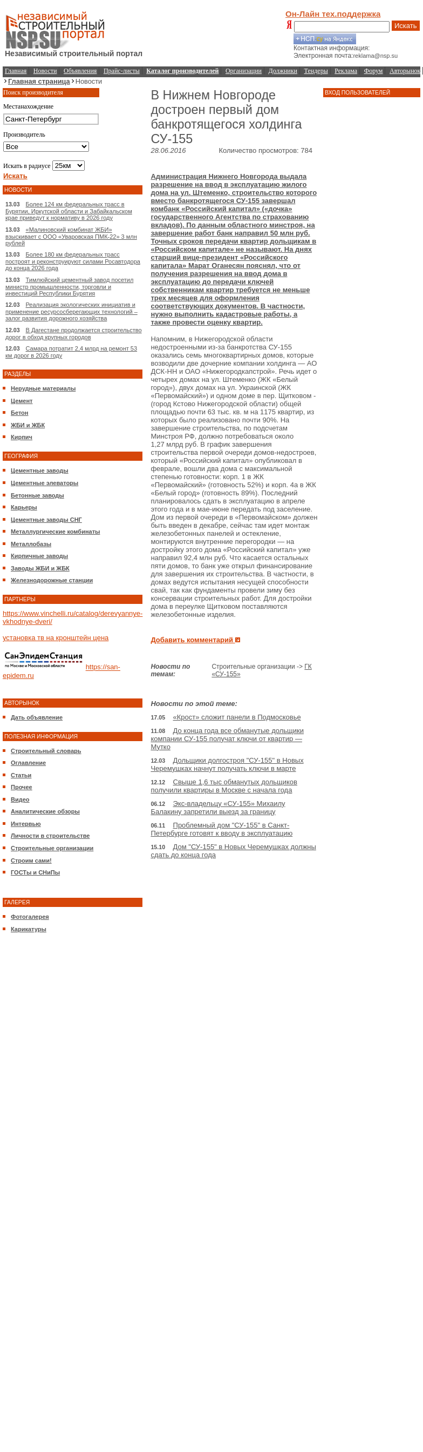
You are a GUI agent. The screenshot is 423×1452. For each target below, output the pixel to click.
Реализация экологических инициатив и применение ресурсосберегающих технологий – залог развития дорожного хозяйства (71, 311)
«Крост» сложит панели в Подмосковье (237, 717)
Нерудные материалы (43, 388)
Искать (405, 26)
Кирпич (21, 437)
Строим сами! (31, 860)
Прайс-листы (122, 71)
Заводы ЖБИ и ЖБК (40, 568)
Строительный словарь (46, 751)
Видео (20, 799)
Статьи (21, 775)
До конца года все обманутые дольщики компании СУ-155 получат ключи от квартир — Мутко (227, 739)
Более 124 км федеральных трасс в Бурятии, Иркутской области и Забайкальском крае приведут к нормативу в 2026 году (68, 211)
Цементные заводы (40, 470)
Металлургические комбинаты (55, 531)
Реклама (346, 71)
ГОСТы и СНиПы (35, 872)
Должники (283, 71)
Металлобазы (31, 544)
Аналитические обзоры (45, 811)
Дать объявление (37, 717)
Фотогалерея (30, 916)
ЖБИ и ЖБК (28, 425)
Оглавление (28, 762)
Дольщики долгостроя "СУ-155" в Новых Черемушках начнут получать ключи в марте (227, 764)
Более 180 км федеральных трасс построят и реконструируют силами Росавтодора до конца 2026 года (72, 261)
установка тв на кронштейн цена (55, 638)
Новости (45, 71)
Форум (373, 71)
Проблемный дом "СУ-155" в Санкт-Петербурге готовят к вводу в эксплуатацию (221, 829)
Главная (15, 71)
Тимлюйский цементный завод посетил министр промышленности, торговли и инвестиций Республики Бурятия (69, 287)
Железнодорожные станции (52, 580)
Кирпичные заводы (39, 556)
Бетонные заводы (37, 495)
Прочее (21, 787)
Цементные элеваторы (44, 483)
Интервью (26, 824)
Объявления (80, 71)
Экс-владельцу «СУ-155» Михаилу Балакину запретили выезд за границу (218, 807)
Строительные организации (52, 848)
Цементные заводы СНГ (46, 519)
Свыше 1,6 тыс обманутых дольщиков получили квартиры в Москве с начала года (224, 786)
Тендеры (316, 71)
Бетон (19, 412)
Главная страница (39, 81)
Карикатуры (28, 929)
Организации (244, 71)
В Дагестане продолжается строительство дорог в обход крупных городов (73, 333)
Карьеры (24, 507)
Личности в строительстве (50, 835)
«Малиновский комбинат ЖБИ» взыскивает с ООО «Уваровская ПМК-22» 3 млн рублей (71, 236)
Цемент (21, 401)
